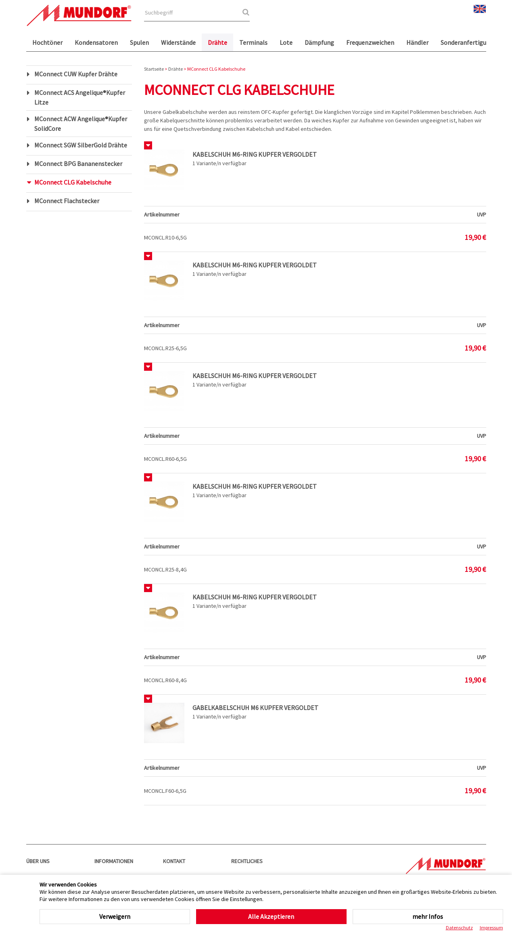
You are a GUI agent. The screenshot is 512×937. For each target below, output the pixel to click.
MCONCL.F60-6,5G (165, 790)
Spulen (139, 42)
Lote (286, 42)
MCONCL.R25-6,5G (165, 348)
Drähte (217, 42)
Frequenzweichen (370, 42)
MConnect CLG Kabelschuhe (72, 182)
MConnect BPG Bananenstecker (78, 164)
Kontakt (174, 861)
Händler (417, 42)
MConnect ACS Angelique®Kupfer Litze (79, 97)
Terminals (253, 42)
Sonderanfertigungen (470, 42)
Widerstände (178, 42)
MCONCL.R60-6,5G (165, 458)
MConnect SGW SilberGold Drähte (80, 145)
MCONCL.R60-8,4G (165, 680)
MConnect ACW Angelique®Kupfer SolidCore (80, 123)
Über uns (38, 861)
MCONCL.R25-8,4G (165, 569)
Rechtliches (247, 861)
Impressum (491, 927)
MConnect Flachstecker (66, 201)
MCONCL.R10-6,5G (165, 237)
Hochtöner (47, 42)
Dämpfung (319, 42)
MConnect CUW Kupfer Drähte (75, 74)
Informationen (113, 861)
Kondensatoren (96, 42)
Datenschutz (459, 927)
